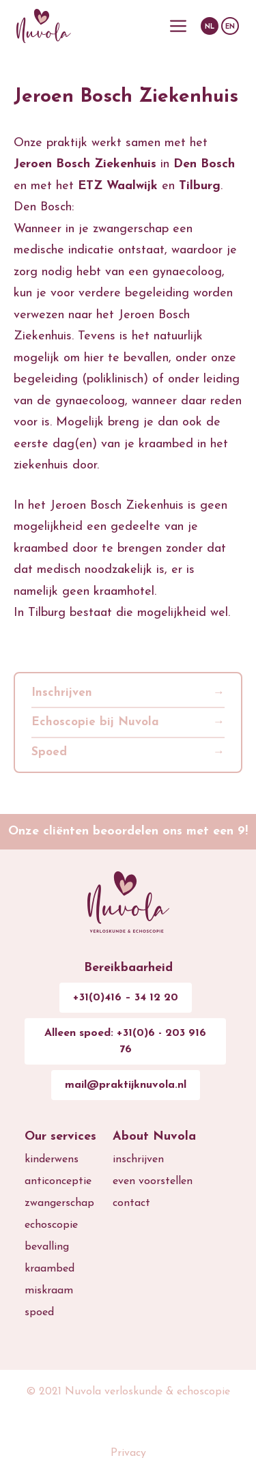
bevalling (47, 1246)
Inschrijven (61, 693)
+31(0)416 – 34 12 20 (125, 997)
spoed (39, 1312)
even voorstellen (153, 1181)
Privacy (128, 1453)
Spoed (49, 752)
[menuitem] (209, 26)
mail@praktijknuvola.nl (125, 1085)
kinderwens (52, 1159)
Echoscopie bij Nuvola (95, 722)
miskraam (49, 1290)
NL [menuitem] (209, 27)
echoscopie (51, 1225)
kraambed (49, 1268)
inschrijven (138, 1159)
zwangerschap (59, 1203)
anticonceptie (58, 1181)
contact (131, 1203)
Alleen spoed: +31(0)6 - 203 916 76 (125, 1041)
